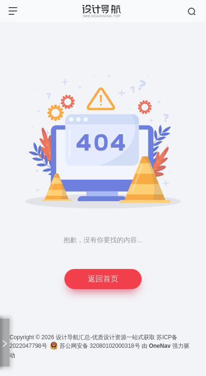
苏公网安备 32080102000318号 (95, 346)
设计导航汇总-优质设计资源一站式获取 (105, 337)
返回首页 (103, 279)
